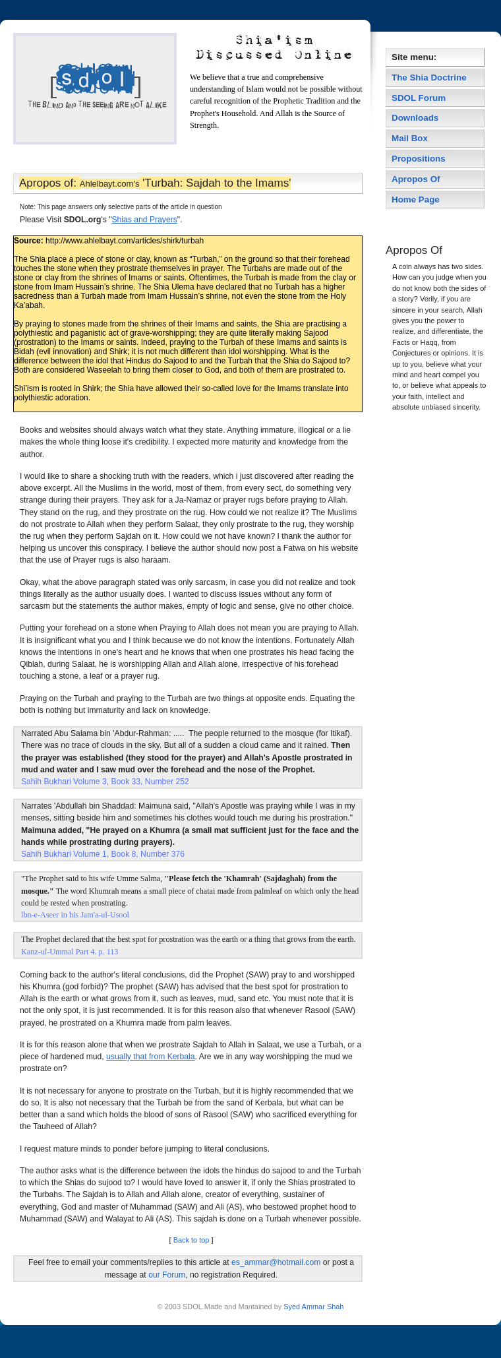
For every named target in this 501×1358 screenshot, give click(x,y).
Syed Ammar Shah (312, 1307)
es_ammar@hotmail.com (275, 1262)
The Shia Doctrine (429, 77)
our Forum (166, 1275)
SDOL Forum (419, 98)
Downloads (415, 118)
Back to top (191, 1240)
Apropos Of (417, 179)
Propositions (419, 159)
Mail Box (410, 138)
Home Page (416, 199)
